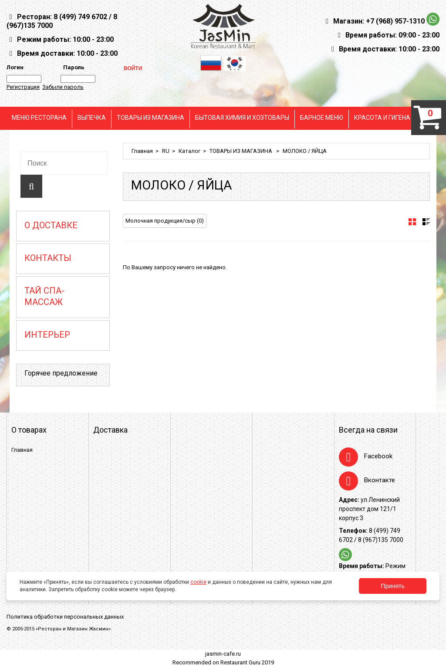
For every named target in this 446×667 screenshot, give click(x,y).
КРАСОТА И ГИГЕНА (382, 117)
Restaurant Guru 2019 (247, 662)
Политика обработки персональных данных (65, 616)
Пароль (72, 67)
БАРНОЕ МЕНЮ (321, 117)
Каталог (189, 151)
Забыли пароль (63, 87)
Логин (15, 67)
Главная (142, 151)
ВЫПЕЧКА (92, 117)
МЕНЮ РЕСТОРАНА (39, 117)
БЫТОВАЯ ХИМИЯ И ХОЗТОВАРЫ (242, 117)
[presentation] (412, 221)
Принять (393, 585)
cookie (198, 582)
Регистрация (23, 87)
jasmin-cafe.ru (223, 653)
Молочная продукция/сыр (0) (164, 220)
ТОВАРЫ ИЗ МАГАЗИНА (150, 117)
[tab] (412, 221)
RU (165, 151)
